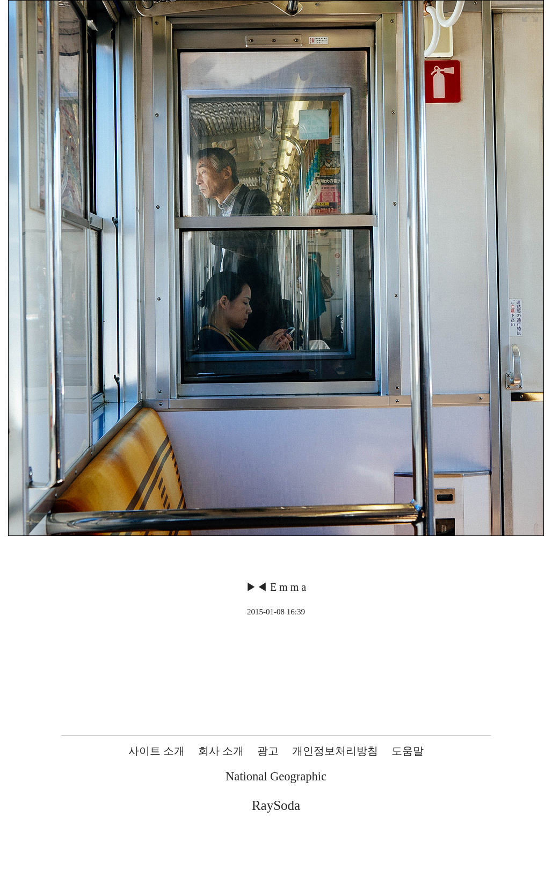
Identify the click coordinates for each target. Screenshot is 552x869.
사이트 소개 (156, 751)
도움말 (407, 751)
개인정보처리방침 (335, 751)
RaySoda (276, 805)
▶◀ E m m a (276, 587)
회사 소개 (221, 751)
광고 (268, 751)
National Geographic (276, 776)
